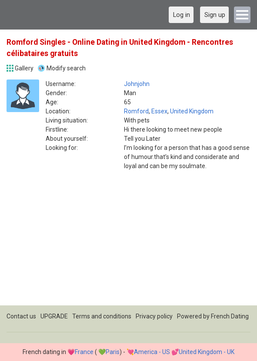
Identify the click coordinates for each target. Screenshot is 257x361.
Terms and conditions (101, 316)
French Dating (230, 316)
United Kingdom (192, 111)
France (84, 351)
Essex (159, 111)
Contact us (21, 316)
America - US (152, 351)
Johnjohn (137, 83)
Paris (113, 351)
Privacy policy (154, 316)
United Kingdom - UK (206, 351)
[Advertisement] (128, 244)
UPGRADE (54, 316)
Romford (136, 111)
